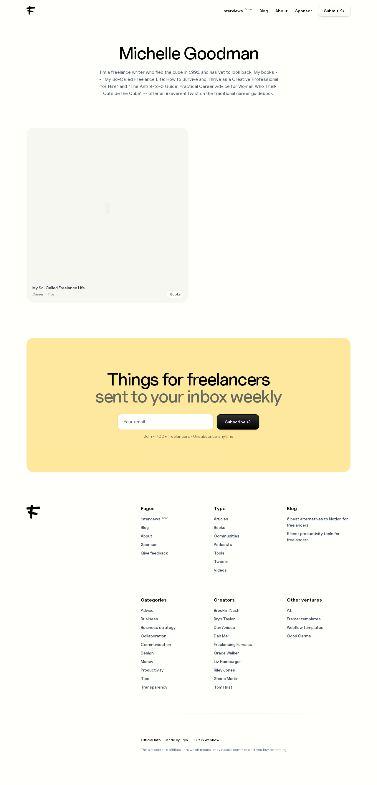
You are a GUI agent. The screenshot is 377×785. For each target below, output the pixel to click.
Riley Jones (224, 669)
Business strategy (158, 627)
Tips (145, 678)
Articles (221, 518)
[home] (31, 10)
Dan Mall (221, 635)
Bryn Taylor (224, 618)
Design (147, 652)
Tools (219, 552)
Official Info (151, 740)
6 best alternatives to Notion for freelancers (317, 521)
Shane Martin (226, 678)
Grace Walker (226, 652)
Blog (263, 10)
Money (147, 661)
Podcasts (223, 544)
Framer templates (304, 618)
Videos (220, 569)
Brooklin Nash (226, 610)
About (281, 10)
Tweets (221, 561)
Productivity (152, 669)
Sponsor (303, 10)
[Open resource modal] (107, 215)
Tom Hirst (223, 686)
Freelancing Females (233, 644)
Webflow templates (305, 627)
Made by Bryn (177, 740)
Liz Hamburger (227, 661)
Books (219, 527)
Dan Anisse (224, 627)
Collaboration (153, 635)
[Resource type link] (175, 294)
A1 (289, 610)
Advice (147, 610)
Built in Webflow (206, 740)
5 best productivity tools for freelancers (313, 536)
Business (149, 618)
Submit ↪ (334, 10)
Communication (156, 644)
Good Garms (299, 635)
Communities (226, 535)
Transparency (154, 686)
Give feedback (154, 552)
